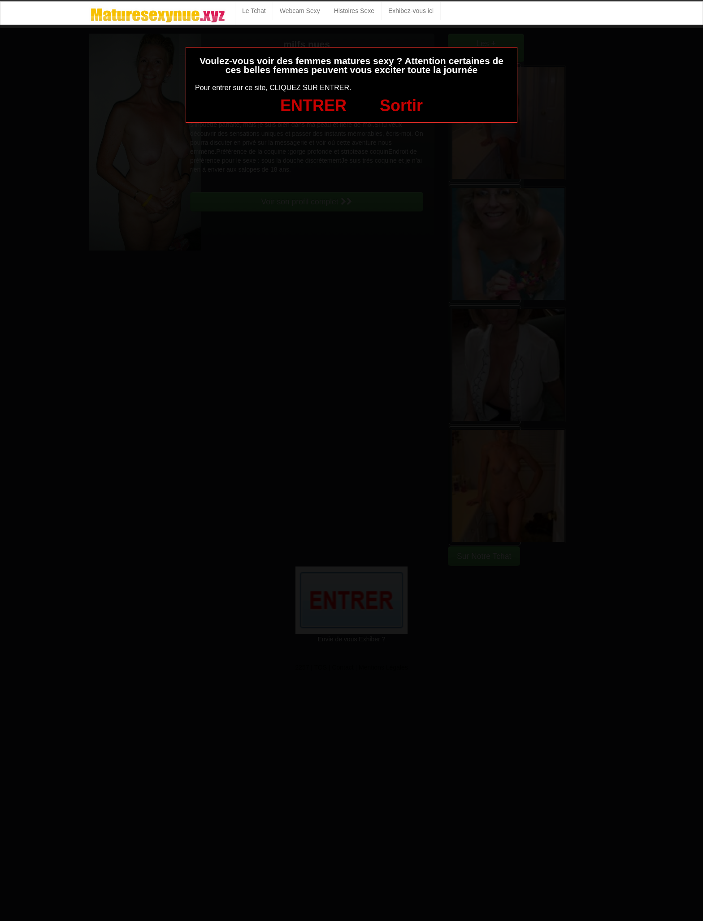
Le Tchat (254, 10)
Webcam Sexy (300, 10)
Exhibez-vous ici (411, 10)
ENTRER (313, 105)
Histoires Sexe (354, 10)
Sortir (401, 105)
